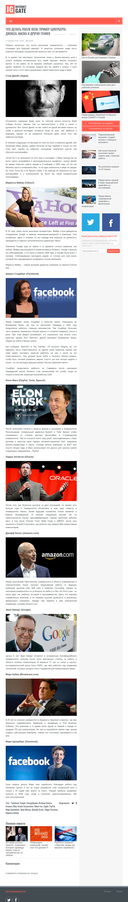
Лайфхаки (62, 21)
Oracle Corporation (25, 806)
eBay (15, 806)
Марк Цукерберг (12, 809)
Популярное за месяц (101, 129)
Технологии (14, 21)
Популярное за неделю (100, 123)
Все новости (59, 34)
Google (23, 803)
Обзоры (74, 21)
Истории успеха (45, 803)
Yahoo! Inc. (38, 806)
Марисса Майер (12, 812)
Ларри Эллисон (51, 809)
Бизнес (40, 21)
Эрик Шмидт (25, 809)
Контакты (107, 877)
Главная (72, 34)
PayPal (52, 806)
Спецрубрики (32, 803)
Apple (46, 806)
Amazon (9, 806)
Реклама (119, 877)
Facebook (15, 803)
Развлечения (27, 21)
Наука (50, 21)
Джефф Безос (38, 809)
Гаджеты (86, 21)
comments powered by (22, 859)
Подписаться (113, 251)
